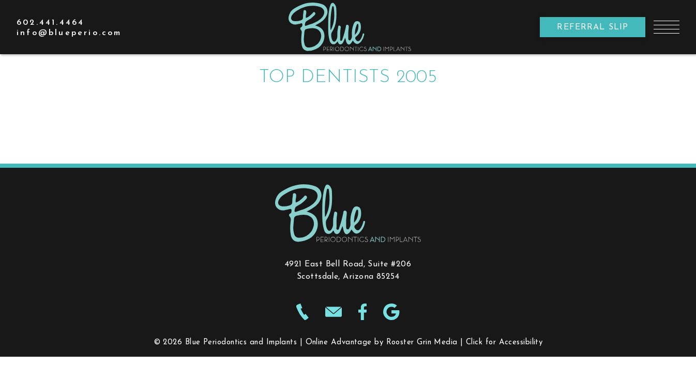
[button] (666, 27)
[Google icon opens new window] (391, 313)
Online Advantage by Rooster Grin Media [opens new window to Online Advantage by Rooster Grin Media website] (382, 342)
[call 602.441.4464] (50, 23)
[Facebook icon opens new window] (362, 313)
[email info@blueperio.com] (69, 33)
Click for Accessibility (504, 342)
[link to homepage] (348, 27)
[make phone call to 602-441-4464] (302, 313)
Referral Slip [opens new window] (592, 27)
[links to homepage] (348, 213)
